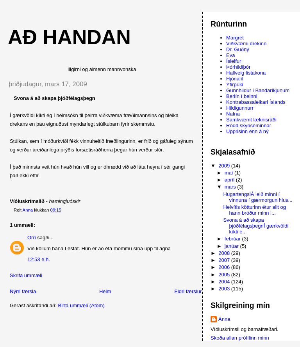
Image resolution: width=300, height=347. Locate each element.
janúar (232, 246)
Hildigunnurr (240, 108)
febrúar (233, 239)
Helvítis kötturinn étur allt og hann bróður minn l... (254, 210)
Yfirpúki (234, 84)
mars (231, 187)
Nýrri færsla (23, 291)
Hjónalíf (234, 79)
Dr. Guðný (237, 49)
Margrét (235, 38)
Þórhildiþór (238, 67)
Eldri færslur (188, 291)
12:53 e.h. (38, 259)
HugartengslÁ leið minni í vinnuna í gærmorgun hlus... (258, 197)
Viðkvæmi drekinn (246, 43)
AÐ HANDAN (69, 37)
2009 (224, 166)
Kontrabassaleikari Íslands (256, 102)
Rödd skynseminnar (248, 125)
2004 (224, 282)
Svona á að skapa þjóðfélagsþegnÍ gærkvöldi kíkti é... (256, 226)
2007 (224, 260)
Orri (31, 237)
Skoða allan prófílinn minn (240, 338)
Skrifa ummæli (26, 275)
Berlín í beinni (241, 96)
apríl (230, 180)
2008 (224, 253)
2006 (224, 267)
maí (229, 173)
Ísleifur (233, 61)
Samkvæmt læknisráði (251, 120)
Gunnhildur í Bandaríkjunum (257, 90)
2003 (224, 289)
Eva (230, 55)
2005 (224, 275)
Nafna (233, 114)
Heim (105, 291)
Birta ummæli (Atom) (81, 305)
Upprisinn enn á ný (247, 131)
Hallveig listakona (246, 73)
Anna (224, 319)
